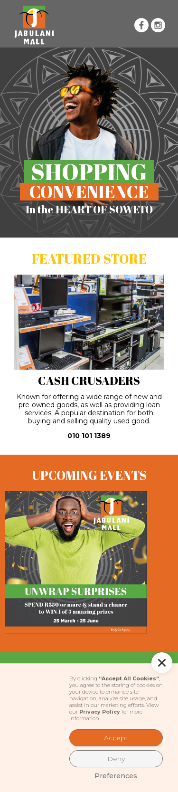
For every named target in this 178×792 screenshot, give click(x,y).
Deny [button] (116, 758)
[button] (95, 25)
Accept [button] (116, 738)
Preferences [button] (115, 776)
